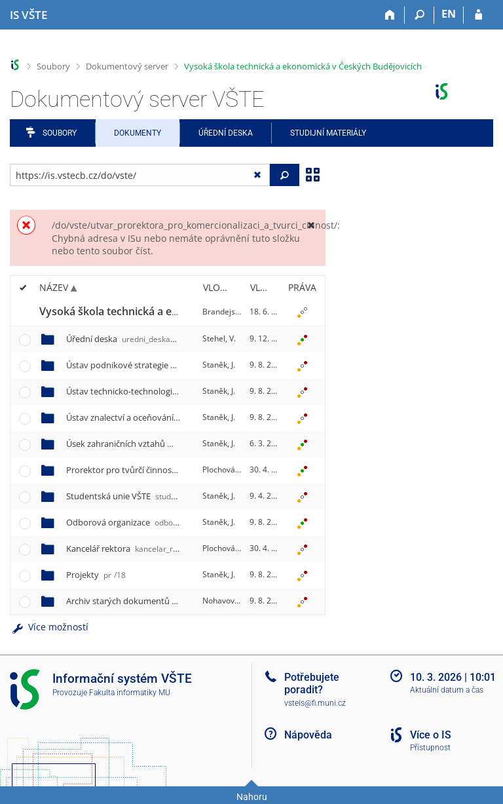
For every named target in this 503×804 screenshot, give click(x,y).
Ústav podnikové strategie (172, 365)
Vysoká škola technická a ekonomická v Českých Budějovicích (303, 66)
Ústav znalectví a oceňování (178, 417)
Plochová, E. (224, 469)
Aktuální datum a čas (446, 690)
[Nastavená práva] (302, 312)
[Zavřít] (311, 225)
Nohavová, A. (226, 600)
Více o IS (430, 735)
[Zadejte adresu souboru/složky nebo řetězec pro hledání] (140, 175)
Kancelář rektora (136, 548)
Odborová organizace (157, 522)
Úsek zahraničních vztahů (172, 444)
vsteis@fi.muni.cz (315, 703)
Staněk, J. (218, 364)
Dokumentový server (127, 66)
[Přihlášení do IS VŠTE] (478, 15)
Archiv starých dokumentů (176, 601)
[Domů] (390, 15)
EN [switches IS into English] (448, 14)
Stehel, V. (219, 338)
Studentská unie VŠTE (154, 496)
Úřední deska (225, 133)
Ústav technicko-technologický (188, 391)
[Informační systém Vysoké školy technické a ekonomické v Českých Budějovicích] (28, 15)
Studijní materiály (328, 133)
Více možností (49, 627)
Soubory (53, 66)
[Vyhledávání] (419, 15)
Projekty (96, 575)
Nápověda (308, 735)
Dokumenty (137, 133)
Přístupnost (430, 747)
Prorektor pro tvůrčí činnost (179, 470)
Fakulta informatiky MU (129, 692)
